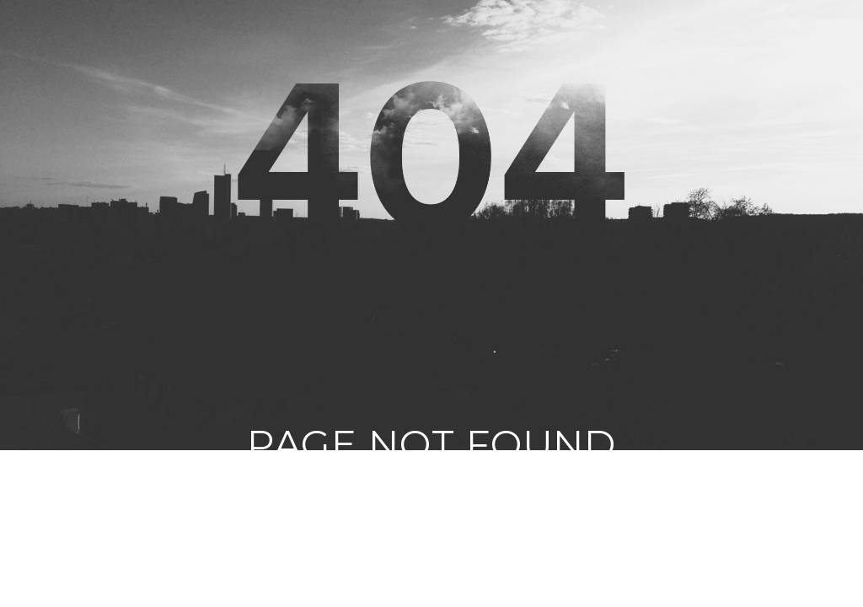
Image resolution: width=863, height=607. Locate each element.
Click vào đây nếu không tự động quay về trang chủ (432, 525)
